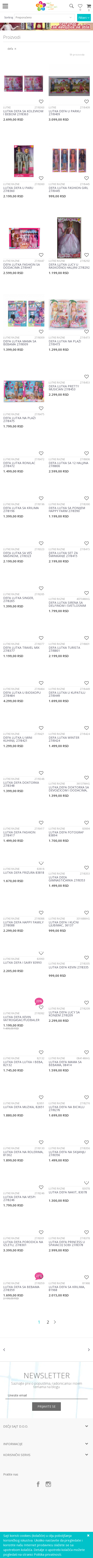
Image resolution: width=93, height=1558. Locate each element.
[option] (24, 1349)
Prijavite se (47, 1406)
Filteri (84, 17)
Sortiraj (8, 17)
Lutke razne (11, 184)
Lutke (7, 107)
